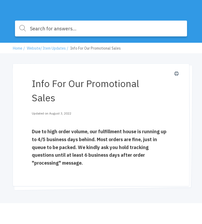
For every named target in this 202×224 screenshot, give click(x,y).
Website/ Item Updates (46, 48)
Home (17, 48)
